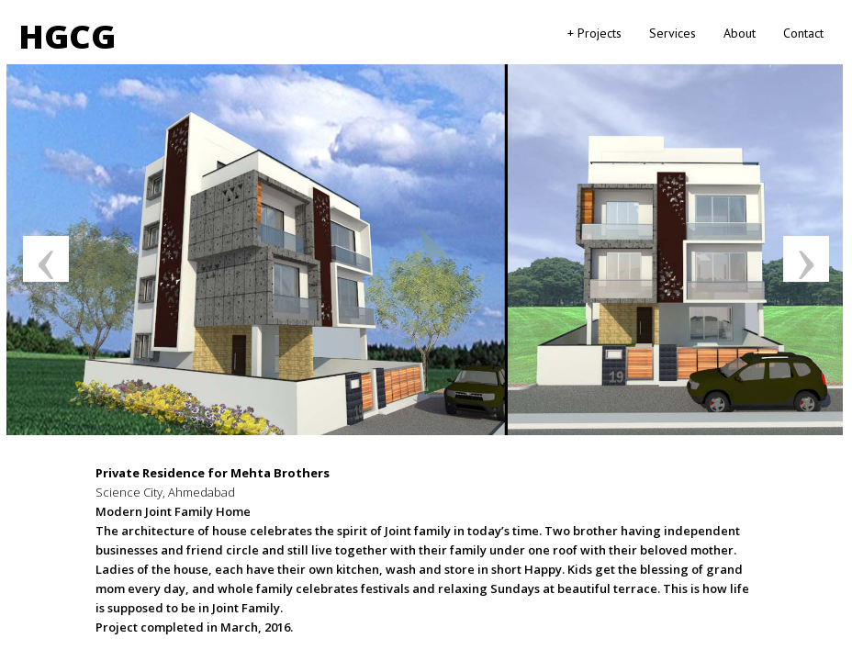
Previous (46, 259)
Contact (803, 33)
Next (806, 259)
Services (672, 33)
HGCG (67, 36)
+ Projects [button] (594, 33)
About (739, 33)
